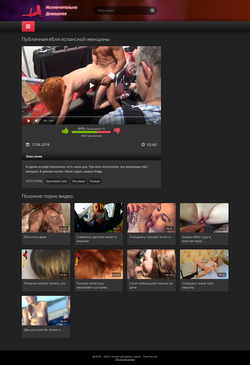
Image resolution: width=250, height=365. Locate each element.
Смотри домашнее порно (53, 10)
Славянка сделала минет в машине (97, 239)
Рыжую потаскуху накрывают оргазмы (92, 285)
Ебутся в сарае (35, 237)
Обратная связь (125, 359)
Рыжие (95, 181)
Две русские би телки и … (44, 329)
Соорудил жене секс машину (198, 285)
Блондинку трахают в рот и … (150, 239)
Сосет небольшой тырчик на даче (151, 285)
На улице (78, 181)
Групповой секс (56, 181)
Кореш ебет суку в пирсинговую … (196, 239)
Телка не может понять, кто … (45, 285)
